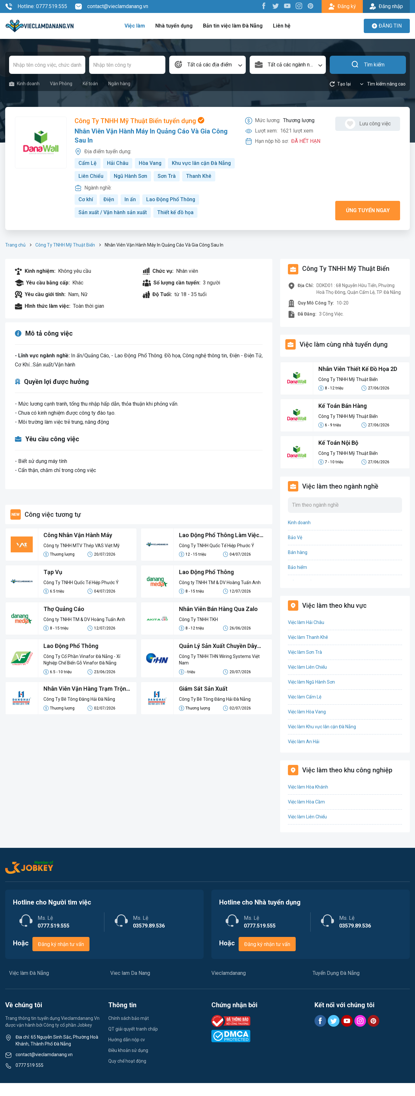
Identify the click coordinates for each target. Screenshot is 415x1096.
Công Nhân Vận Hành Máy (77, 548)
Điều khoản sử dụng (128, 1063)
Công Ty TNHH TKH (198, 632)
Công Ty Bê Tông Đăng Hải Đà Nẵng (79, 712)
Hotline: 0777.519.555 (36, 6)
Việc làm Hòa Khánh (308, 799)
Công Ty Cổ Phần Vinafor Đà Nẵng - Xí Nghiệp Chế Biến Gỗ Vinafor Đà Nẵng (81, 673)
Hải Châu (117, 163)
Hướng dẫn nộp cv (126, 1052)
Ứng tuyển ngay (368, 223)
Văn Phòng (61, 83)
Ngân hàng (119, 83)
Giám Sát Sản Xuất (203, 702)
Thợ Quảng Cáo (63, 622)
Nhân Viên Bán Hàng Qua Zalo (218, 622)
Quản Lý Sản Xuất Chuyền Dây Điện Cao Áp (218, 659)
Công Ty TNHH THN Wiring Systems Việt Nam (219, 673)
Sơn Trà (87, 189)
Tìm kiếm (368, 64)
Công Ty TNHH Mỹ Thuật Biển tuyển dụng (139, 121)
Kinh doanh (24, 84)
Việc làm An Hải (303, 754)
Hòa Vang (150, 163)
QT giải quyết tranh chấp (133, 1041)
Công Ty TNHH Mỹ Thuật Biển (65, 257)
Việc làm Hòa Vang (307, 724)
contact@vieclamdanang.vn (111, 6)
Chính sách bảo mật (128, 1031)
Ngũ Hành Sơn (200, 176)
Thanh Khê (119, 189)
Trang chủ (15, 257)
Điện (108, 212)
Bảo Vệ (295, 550)
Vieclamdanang (228, 986)
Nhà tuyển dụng (174, 26)
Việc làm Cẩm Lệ (304, 709)
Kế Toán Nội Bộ (338, 456)
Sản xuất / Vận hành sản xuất (112, 225)
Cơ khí (85, 212)
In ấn (130, 212)
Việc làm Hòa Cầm (306, 814)
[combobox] (207, 65)
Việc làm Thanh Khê (308, 650)
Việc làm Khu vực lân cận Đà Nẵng (322, 739)
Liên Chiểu (160, 176)
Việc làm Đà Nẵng (29, 986)
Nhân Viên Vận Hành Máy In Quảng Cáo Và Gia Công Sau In (151, 136)
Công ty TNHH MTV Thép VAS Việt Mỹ (81, 558)
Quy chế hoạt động (127, 1074)
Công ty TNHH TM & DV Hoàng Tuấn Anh (220, 595)
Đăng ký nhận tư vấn (61, 957)
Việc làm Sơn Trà (305, 665)
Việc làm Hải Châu (306, 635)
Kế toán (90, 83)
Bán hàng (297, 565)
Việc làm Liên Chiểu (307, 680)
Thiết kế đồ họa (175, 225)
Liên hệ (281, 26)
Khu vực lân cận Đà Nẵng (108, 176)
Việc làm (135, 26)
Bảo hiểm (297, 580)
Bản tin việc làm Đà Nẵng (232, 26)
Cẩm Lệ (87, 163)
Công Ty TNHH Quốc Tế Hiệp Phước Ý (216, 558)
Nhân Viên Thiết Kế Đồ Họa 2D (358, 382)
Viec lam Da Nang (130, 986)
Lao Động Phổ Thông (171, 212)
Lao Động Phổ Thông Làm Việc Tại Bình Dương (219, 549)
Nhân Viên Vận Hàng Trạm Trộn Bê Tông (84, 703)
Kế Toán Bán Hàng (342, 419)
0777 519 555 (29, 1078)
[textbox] (207, 65)
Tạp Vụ (52, 585)
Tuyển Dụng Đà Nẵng (336, 986)
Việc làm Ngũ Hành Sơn (311, 695)
